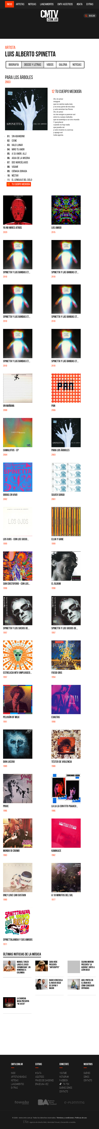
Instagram (64, 1076)
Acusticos (39, 1076)
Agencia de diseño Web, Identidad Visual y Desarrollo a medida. (49, 1122)
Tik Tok (64, 1084)
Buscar (90, 15)
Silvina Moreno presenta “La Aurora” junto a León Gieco (88, 965)
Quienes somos (65, 1087)
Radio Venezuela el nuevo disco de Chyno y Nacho (56, 984)
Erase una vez (41, 1084)
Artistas (20, 4)
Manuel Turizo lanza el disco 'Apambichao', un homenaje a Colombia (23, 967)
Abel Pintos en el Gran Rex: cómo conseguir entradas (87, 984)
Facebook (63, 1080)
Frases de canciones (44, 1080)
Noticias (32, 4)
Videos (50, 64)
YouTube (63, 1073)
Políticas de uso (81, 1118)
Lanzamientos (47, 4)
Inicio (9, 4)
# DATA (38, 1073)
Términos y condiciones (65, 1118)
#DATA (79, 4)
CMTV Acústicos (65, 4)
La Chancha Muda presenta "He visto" (23, 1001)
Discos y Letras (32, 64)
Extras (89, 4)
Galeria (63, 64)
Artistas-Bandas (18, 1076)
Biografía (14, 64)
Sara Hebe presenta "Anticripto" (54, 964)
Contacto (63, 1091)
